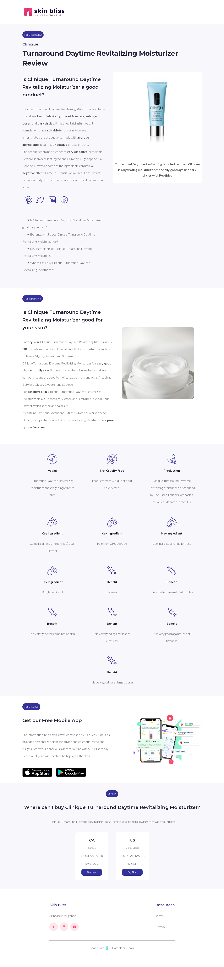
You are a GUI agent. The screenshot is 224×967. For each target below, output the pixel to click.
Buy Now (91, 872)
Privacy (160, 926)
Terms (160, 915)
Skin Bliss (57, 905)
